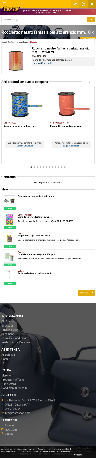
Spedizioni (7, 325)
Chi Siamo (7, 321)
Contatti (6, 359)
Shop (4, 42)
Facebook (9, 425)
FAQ (3, 363)
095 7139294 (12, 408)
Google (7, 433)
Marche (6, 375)
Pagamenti (7, 334)
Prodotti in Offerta (12, 379)
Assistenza (8, 354)
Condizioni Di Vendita (14, 388)
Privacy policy (9, 329)
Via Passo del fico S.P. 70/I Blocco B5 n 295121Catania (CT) (28, 402)
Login (36, 63)
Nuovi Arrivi (8, 384)
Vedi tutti (87, 292)
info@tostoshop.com (15, 413)
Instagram (9, 429)
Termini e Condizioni (13, 338)
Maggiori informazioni (60, 451)
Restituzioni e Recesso (15, 342)
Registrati (46, 63)
